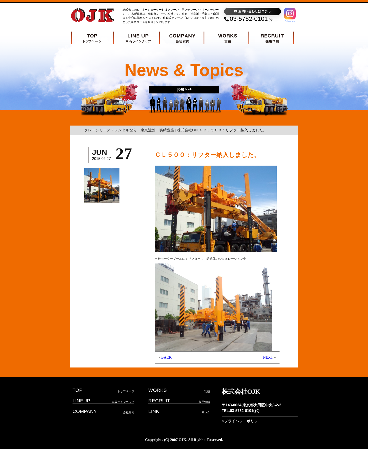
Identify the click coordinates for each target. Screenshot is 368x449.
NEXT (268, 357)
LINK (153, 411)
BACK (166, 357)
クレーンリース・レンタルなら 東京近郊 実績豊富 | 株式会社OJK (141, 130)
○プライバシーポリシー (242, 421)
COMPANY (85, 411)
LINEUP (81, 400)
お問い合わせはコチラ (252, 11)
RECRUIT (159, 400)
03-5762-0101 (249, 18)
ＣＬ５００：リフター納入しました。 (207, 155)
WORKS (157, 390)
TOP (77, 390)
